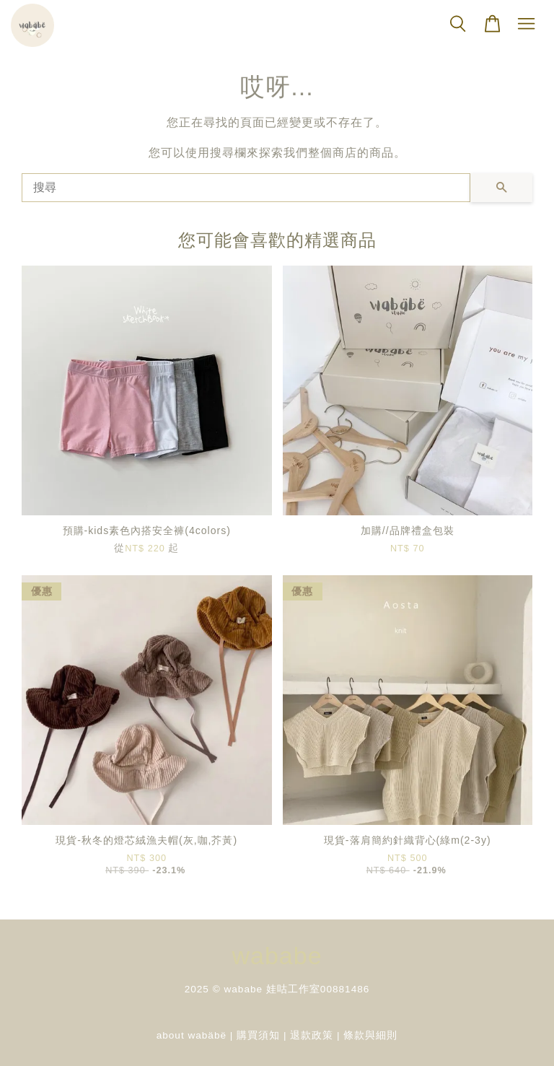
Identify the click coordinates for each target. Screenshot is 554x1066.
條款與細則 (370, 1035)
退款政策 (311, 1035)
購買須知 (258, 1035)
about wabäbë (192, 1035)
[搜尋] (246, 187)
